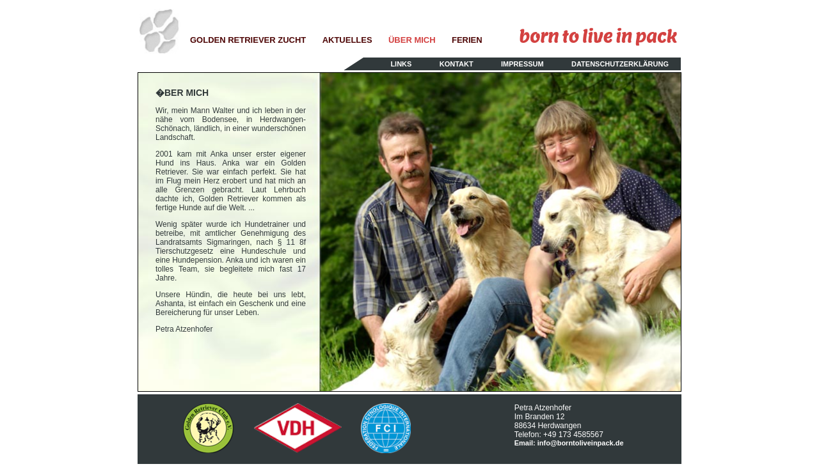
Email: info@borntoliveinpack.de (569, 443)
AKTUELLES (347, 40)
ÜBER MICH (412, 40)
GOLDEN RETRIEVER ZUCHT (248, 40)
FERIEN (467, 40)
